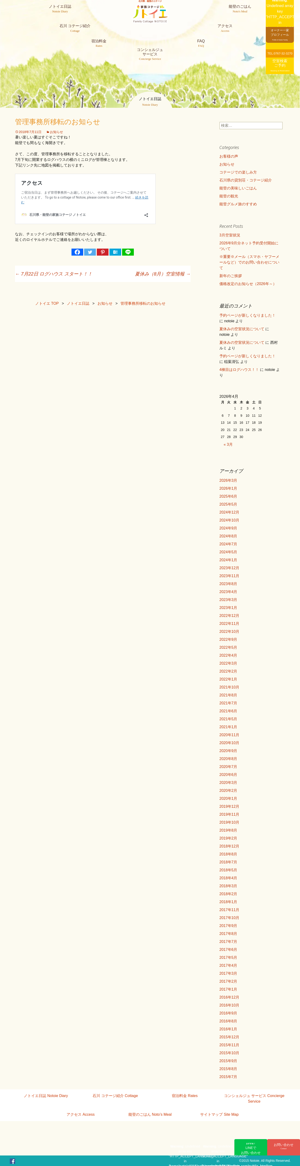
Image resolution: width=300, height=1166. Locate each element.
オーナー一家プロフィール (280, 34)
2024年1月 (228, 560)
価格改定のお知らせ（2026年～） (248, 284)
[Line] (128, 252)
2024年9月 (228, 528)
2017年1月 (228, 989)
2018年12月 (229, 846)
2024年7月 (228, 544)
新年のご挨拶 (230, 276)
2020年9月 (228, 751)
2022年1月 (228, 679)
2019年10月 (229, 822)
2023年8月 (228, 584)
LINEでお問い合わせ (250, 1148)
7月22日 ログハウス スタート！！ (53, 273)
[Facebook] (77, 252)
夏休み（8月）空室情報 (163, 273)
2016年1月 (228, 1029)
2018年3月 (228, 886)
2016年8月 (228, 1021)
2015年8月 (228, 1069)
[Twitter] (90, 252)
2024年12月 (229, 512)
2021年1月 (228, 727)
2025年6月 (228, 496)
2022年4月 (228, 655)
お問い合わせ (283, 1146)
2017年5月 (228, 958)
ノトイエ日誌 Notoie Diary (46, 1096)
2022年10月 (229, 632)
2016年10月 (229, 1005)
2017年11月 (229, 910)
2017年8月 (228, 934)
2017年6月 (228, 950)
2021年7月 (228, 703)
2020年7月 (228, 767)
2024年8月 (228, 536)
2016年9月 (228, 1013)
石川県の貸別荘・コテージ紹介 (245, 180)
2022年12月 (229, 616)
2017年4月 (228, 965)
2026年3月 (228, 480)
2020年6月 (228, 775)
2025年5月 (228, 504)
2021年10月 (229, 687)
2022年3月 (228, 663)
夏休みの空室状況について (241, 329)
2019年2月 (228, 838)
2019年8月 (228, 830)
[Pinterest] (103, 252)
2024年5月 (228, 552)
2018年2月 (228, 894)
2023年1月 (228, 608)
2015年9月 (228, 1061)
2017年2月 (228, 981)
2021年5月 (228, 719)
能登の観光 (228, 196)
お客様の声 (228, 156)
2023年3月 (228, 600)
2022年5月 (228, 647)
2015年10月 (229, 1053)
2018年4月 (228, 878)
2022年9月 (228, 639)
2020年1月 (228, 798)
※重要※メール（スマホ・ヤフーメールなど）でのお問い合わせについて (249, 262)
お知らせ (56, 132)
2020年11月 (229, 735)
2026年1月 (228, 488)
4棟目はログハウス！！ (239, 370)
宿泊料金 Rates (185, 1096)
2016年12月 (229, 997)
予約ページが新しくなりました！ (247, 315)
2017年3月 (228, 973)
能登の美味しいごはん (238, 188)
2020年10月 (229, 743)
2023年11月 (229, 576)
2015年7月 (228, 1077)
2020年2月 (228, 791)
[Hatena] (115, 252)
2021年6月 (228, 711)
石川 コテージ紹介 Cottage (115, 1096)
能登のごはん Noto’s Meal (150, 1114)
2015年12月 (229, 1037)
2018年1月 (228, 902)
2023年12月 (229, 568)
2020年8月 (228, 759)
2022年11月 (229, 624)
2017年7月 (228, 942)
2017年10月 (229, 918)
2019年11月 (229, 814)
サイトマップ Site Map (219, 1114)
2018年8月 (228, 854)
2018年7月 (228, 862)
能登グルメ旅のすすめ (238, 204)
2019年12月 (229, 806)
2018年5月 (228, 870)
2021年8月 (228, 695)
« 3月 (228, 444)
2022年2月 (228, 671)
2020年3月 (228, 783)
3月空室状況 (229, 235)
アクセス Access (81, 1114)
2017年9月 (228, 926)
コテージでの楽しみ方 (238, 172)
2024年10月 (229, 520)
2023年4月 (228, 592)
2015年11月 (229, 1045)
